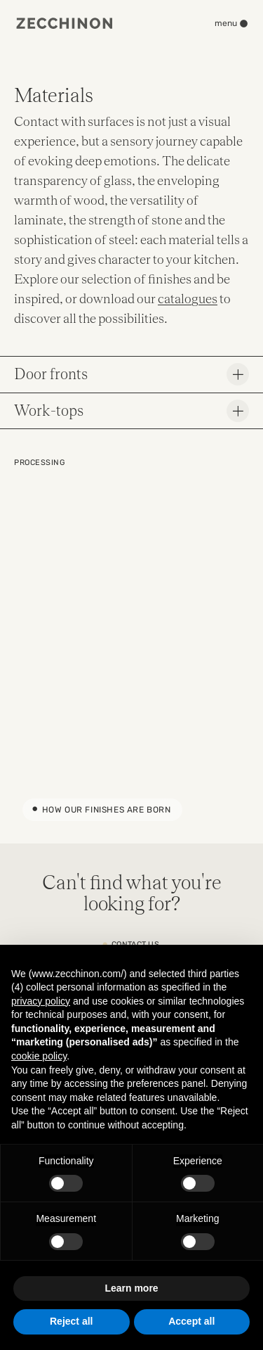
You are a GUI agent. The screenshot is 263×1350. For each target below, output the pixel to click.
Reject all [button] (71, 1321)
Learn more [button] (131, 1288)
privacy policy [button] (40, 1001)
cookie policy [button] (39, 1056)
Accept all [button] (191, 1321)
